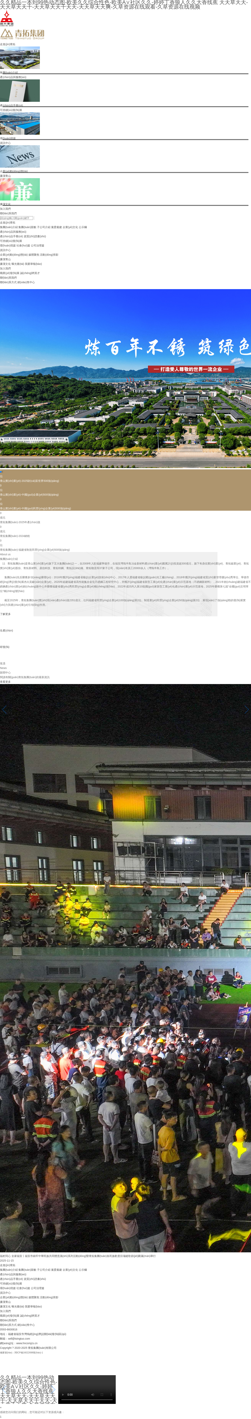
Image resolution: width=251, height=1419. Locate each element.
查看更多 (5, 681)
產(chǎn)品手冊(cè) (11, 236)
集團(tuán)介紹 (9, 227)
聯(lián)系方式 (8, 282)
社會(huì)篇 (23, 245)
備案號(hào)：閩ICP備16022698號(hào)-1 (21, 1352)
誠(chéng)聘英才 (30, 273)
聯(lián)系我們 (8, 213)
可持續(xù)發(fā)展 (11, 110)
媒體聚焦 (34, 254)
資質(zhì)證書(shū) (35, 236)
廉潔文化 (5, 263)
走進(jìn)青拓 (7, 44)
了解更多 (5, 614)
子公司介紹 (43, 227)
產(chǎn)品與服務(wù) (13, 77)
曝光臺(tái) (17, 263)
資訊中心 (5, 142)
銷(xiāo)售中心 (26, 282)
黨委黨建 (56, 227)
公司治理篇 (37, 245)
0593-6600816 (8, 1329)
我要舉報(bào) (33, 263)
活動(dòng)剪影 (49, 254)
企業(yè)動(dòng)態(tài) (14, 254)
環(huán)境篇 (8, 245)
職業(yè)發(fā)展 (9, 273)
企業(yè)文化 (70, 227)
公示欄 (83, 227)
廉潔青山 (5, 175)
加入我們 (5, 208)
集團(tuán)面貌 (27, 227)
